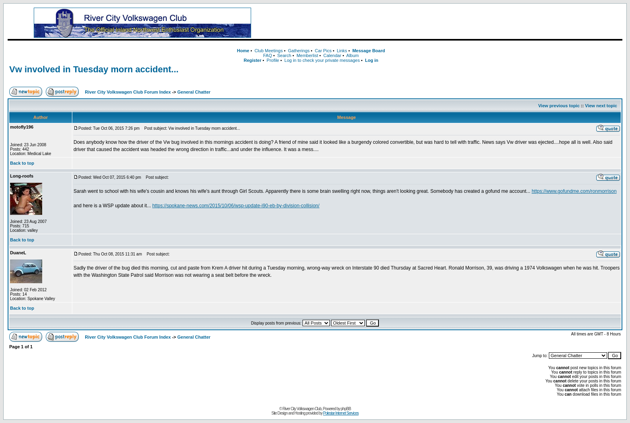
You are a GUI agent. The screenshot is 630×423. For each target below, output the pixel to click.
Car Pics (323, 50)
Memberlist (307, 55)
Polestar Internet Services (341, 413)
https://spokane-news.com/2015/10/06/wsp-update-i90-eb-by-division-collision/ (235, 205)
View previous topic (558, 105)
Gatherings (299, 50)
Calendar (332, 55)
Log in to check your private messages (322, 60)
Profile (273, 60)
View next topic (601, 105)
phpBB (346, 409)
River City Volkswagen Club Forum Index (128, 92)
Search (284, 55)
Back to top (22, 163)
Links (342, 50)
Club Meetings (268, 50)
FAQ (267, 55)
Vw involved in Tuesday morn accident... (93, 69)
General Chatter (194, 92)
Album (352, 55)
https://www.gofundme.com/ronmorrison (574, 191)
